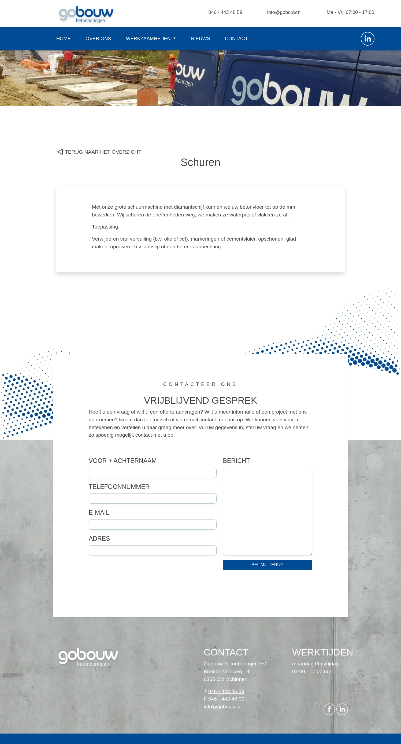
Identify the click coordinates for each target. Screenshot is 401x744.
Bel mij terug (267, 564)
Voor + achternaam (123, 460)
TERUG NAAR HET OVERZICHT (103, 152)
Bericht (236, 460)
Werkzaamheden (149, 38)
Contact (236, 38)
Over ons (98, 38)
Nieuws (200, 38)
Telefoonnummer (119, 486)
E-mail (99, 512)
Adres (99, 538)
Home (63, 38)
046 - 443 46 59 (225, 12)
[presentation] (129, 584)
